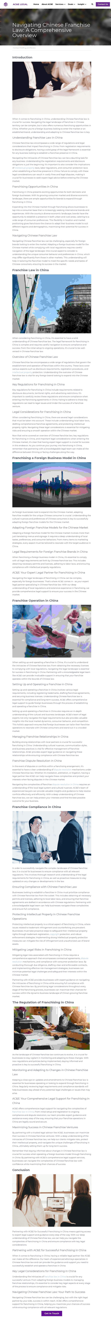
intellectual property (85, 169)
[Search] (92, 4)
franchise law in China (55, 1230)
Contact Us (103, 4)
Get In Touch (55, 1267)
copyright (29, 911)
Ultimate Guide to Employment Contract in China (77, 1295)
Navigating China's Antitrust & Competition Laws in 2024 (31, 1295)
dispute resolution (51, 753)
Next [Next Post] (59, 1291)
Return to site (18, 1304)
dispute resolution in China (65, 768)
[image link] (5, 4)
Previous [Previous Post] (16, 1291)
